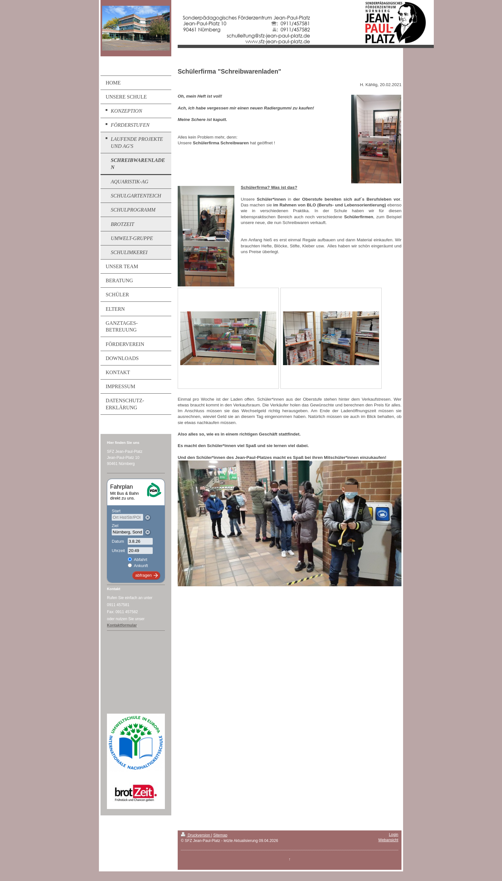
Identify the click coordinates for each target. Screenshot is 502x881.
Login (393, 834)
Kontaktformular (122, 625)
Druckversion (196, 835)
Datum (118, 541)
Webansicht (388, 840)
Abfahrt (140, 559)
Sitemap (220, 835)
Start (116, 511)
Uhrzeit (118, 550)
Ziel (115, 525)
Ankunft (141, 565)
